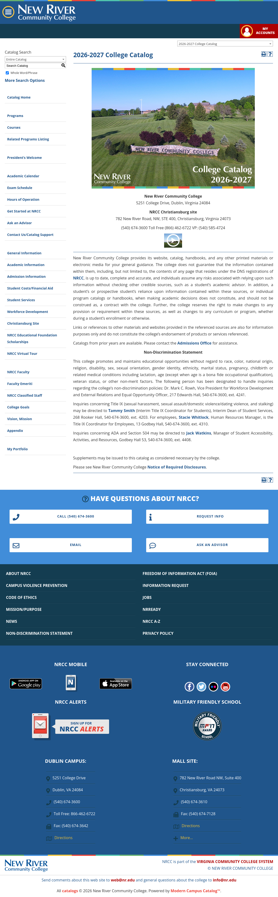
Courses (13, 127)
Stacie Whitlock (193, 417)
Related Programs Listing (28, 139)
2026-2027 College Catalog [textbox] (198, 44)
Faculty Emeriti (19, 383)
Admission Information (26, 276)
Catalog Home (19, 97)
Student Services (21, 300)
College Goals (18, 407)
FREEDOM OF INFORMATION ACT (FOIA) (180, 573)
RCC (80, 278)
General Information (24, 253)
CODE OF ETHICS (21, 597)
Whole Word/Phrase (24, 73)
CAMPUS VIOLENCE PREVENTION (36, 585)
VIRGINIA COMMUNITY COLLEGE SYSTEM (235, 861)
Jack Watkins (198, 433)
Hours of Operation (23, 199)
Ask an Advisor (19, 223)
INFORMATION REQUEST (166, 585)
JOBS (147, 597)
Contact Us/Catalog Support (30, 234)
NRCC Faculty (18, 372)
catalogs (70, 890)
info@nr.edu (224, 880)
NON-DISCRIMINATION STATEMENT (39, 633)
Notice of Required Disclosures (176, 467)
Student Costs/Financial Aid (30, 288)
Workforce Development (27, 311)
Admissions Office (194, 343)
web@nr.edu (123, 880)
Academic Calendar (23, 176)
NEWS (11, 621)
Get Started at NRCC (24, 211)
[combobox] (225, 43)
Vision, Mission (19, 419)
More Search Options (25, 80)
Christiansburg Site (23, 323)
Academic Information (25, 264)
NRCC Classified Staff (24, 395)
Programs (15, 115)
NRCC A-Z (151, 621)
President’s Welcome (24, 157)
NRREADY (152, 609)
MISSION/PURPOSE (24, 609)
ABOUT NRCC (18, 573)
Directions (63, 837)
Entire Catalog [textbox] (16, 59)
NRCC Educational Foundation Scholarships (32, 338)
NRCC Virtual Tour (22, 353)
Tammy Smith (121, 410)
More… (186, 837)
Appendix (15, 430)
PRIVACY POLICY (158, 633)
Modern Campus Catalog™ (195, 890)
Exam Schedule (19, 187)
